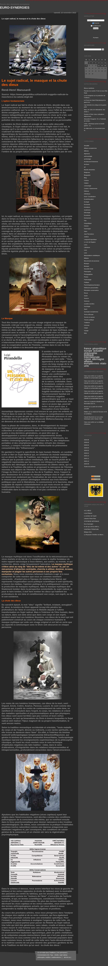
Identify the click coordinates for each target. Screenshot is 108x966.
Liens (85, 244)
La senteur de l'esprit (90, 516)
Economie (87, 204)
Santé (86, 295)
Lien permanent (62, 952)
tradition (48, 957)
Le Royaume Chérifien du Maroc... (94, 534)
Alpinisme (87, 153)
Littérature (87, 247)
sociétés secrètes (89, 303)
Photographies (88, 274)
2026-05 (86, 442)
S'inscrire (95, 23)
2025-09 (86, 464)
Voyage (86, 330)
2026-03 (86, 447)
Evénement (87, 218)
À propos (95, 37)
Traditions (87, 322)
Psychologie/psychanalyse (92, 285)
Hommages (87, 228)
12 (102, 65)
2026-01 (86, 453)
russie (87, 359)
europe (88, 350)
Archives (86, 164)
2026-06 (86, 439)
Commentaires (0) (43, 955)
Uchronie (86, 325)
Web (85, 333)
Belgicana (87, 172)
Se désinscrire (96, 25)
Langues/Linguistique (90, 239)
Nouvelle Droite (88, 269)
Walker (86, 411)
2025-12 (86, 455)
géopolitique (99, 348)
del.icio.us (66, 957)
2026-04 (86, 445)
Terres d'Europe (88, 314)
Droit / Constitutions (90, 196)
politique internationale (92, 356)
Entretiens (87, 207)
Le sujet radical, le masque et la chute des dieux (24, 19)
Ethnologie (87, 212)
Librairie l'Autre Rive (90, 518)
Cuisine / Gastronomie (90, 188)
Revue (86, 293)
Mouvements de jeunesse (91, 261)
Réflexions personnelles (91, 287)
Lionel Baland (88, 513)
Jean (85, 401)
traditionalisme (56, 957)
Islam (85, 231)
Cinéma (86, 180)
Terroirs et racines (89, 317)
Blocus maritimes (89, 88)
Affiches (86, 151)
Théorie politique (89, 319)
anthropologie (88, 156)
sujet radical (63, 955)
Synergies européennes (91, 311)
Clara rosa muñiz (89, 376)
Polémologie (87, 279)
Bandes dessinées (89, 169)
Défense (86, 191)
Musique (86, 263)
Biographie (87, 175)
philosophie (90, 353)
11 (99, 65)
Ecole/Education (89, 199)
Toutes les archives (89, 466)
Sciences (86, 301)
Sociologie (87, 306)
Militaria (86, 258)
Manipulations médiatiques (92, 255)
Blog (85, 177)
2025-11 (86, 458)
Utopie (86, 328)
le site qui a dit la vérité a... (92, 526)
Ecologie (86, 202)
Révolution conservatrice (91, 290)
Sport (85, 309)
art (85, 167)
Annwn (86, 406)
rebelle (56, 955)
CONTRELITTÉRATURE (91, 529)
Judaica (86, 236)
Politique (86, 282)
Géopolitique (88, 223)
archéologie (87, 159)
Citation (86, 183)
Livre (85, 250)
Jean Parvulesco (89, 234)
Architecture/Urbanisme (91, 161)
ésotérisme (87, 210)
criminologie (87, 185)
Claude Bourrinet (89, 417)
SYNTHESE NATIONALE (91, 521)
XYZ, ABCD (87, 510)
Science (86, 298)
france (87, 348)
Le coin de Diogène (89, 242)
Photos (86, 277)
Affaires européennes (90, 148)
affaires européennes (91, 362)
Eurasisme (87, 215)
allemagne (98, 359)
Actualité (86, 145)
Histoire (86, 226)
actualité (98, 350)
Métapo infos (88, 532)
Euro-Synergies (14, 7)
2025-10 (86, 461)
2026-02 (86, 450)
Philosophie (87, 271)
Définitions (87, 194)
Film (85, 220)
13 (105, 65)
